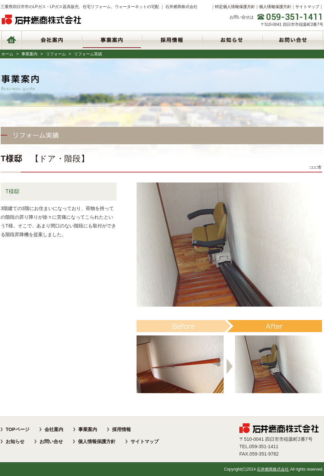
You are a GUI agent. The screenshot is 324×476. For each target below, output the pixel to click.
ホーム (7, 54)
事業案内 (29, 54)
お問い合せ (51, 441)
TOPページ (17, 429)
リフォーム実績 (88, 54)
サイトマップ (307, 6)
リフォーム (56, 54)
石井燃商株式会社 (273, 469)
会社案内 (54, 429)
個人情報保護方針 (275, 6)
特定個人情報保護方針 (235, 6)
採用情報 (121, 429)
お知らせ (15, 441)
